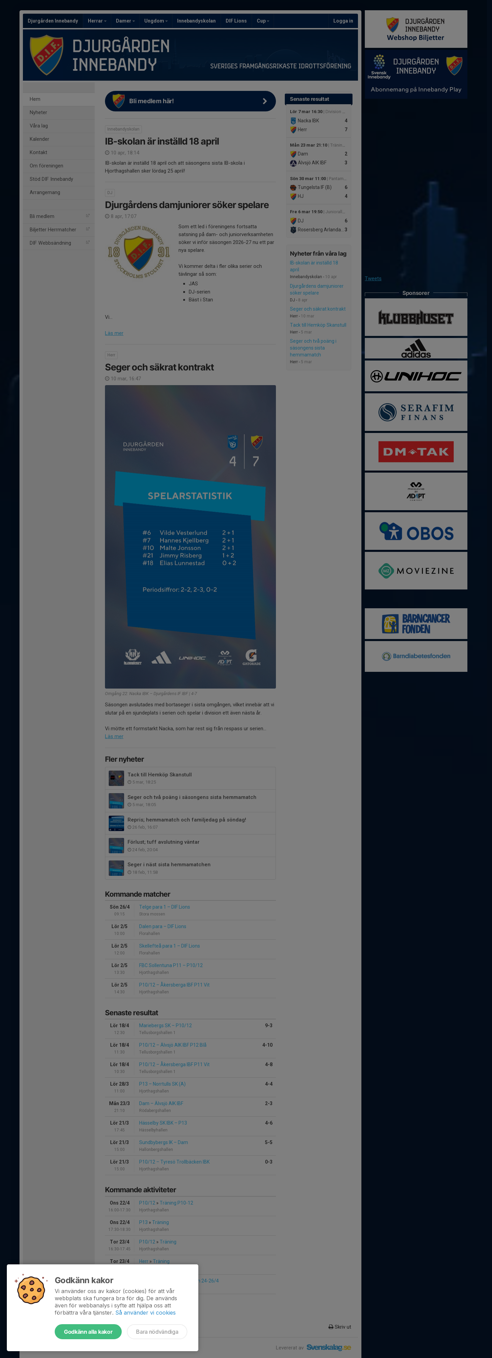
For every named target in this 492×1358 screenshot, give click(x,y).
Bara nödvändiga (157, 1331)
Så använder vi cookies (145, 1312)
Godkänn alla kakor (88, 1331)
